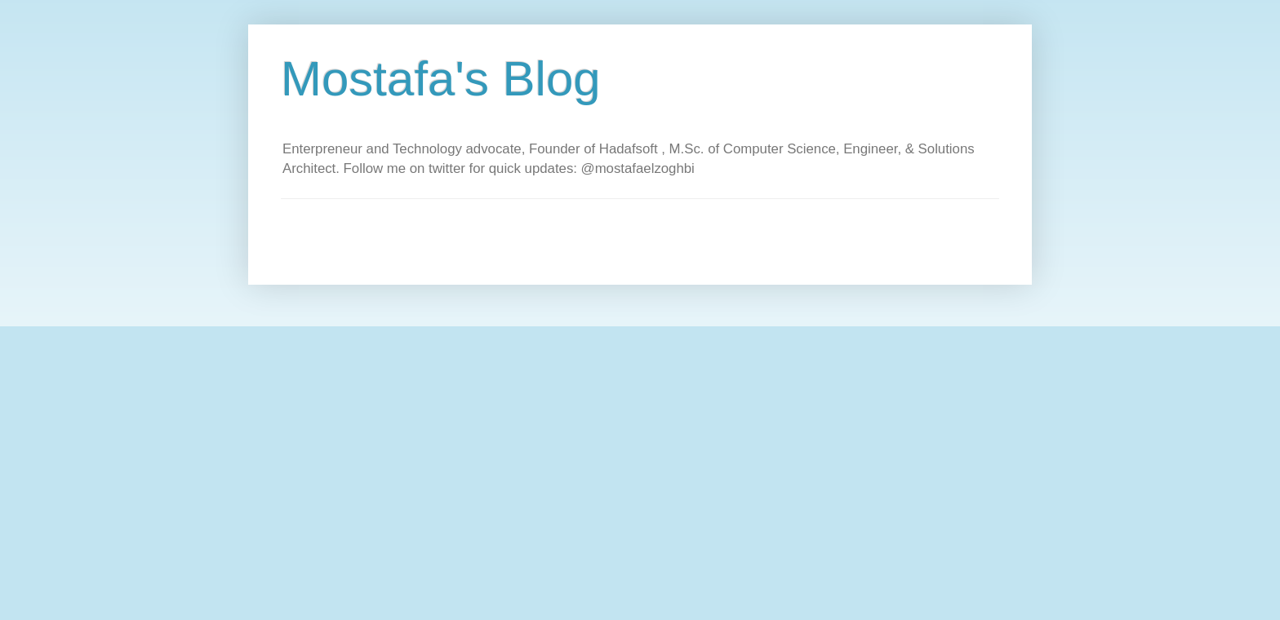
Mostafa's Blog (441, 78)
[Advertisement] (578, 235)
